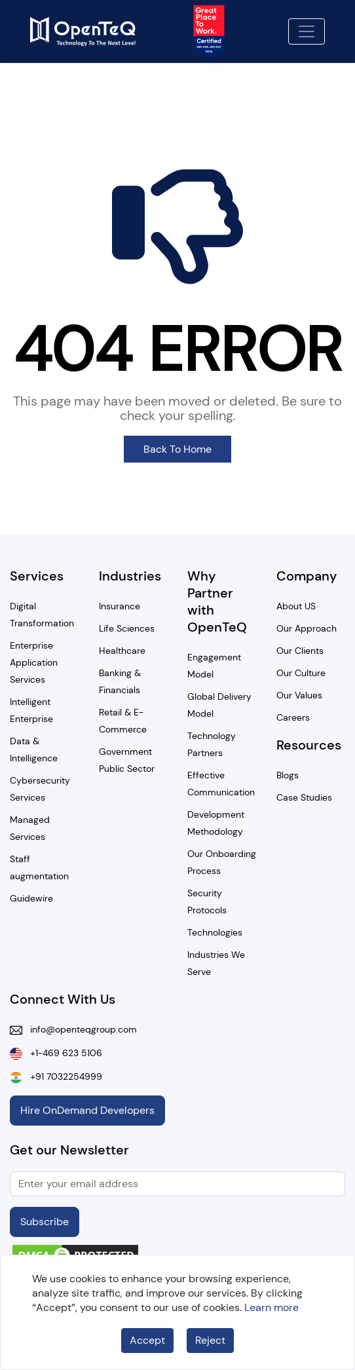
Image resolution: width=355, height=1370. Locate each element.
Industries (130, 575)
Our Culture (301, 673)
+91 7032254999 (62, 1076)
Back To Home (177, 449)
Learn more (271, 1307)
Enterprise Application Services (34, 662)
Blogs (287, 775)
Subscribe (44, 1221)
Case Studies (304, 797)
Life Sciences (127, 628)
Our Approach (306, 628)
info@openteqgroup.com (79, 1029)
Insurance (119, 606)
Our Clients (300, 650)
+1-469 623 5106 (62, 1053)
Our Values (299, 695)
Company (306, 575)
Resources (308, 744)
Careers (293, 717)
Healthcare (122, 650)
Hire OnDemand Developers (87, 1110)
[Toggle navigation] (306, 31)
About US (296, 606)
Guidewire (31, 898)
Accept (147, 1340)
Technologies (214, 932)
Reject (210, 1340)
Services (37, 575)
